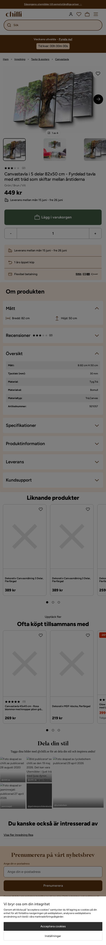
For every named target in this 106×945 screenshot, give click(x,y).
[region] (53, 920)
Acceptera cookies (53, 926)
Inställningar (53, 936)
